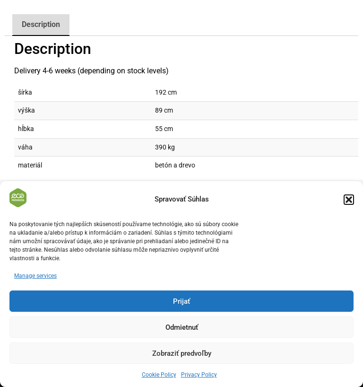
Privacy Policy (199, 374)
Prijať (181, 301)
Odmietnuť (181, 327)
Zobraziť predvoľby (181, 353)
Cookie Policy (159, 374)
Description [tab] (41, 24)
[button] (349, 199)
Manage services (35, 276)
